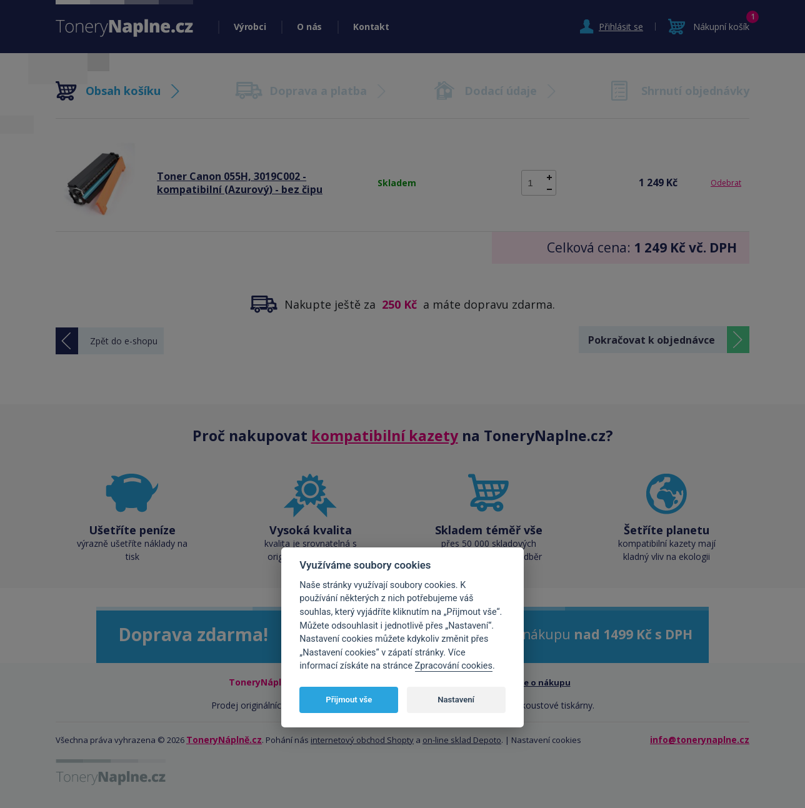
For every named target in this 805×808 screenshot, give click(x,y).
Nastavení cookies (546, 740)
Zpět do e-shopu (124, 341)
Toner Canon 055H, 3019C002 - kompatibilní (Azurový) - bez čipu (239, 182)
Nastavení (456, 699)
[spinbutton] (538, 183)
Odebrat (726, 182)
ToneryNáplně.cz (224, 740)
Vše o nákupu (543, 682)
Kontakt (371, 26)
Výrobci (250, 26)
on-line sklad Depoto (461, 740)
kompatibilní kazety (384, 436)
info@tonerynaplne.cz (699, 740)
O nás (309, 26)
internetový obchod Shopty (362, 740)
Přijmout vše (349, 699)
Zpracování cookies (453, 666)
